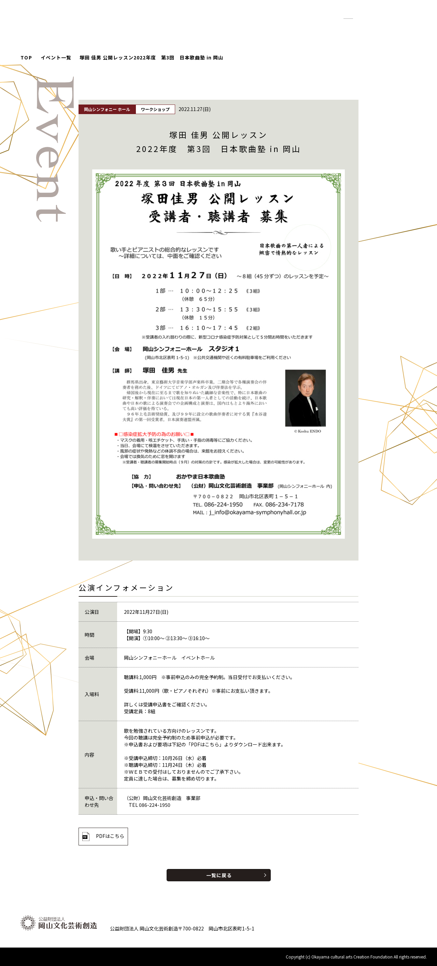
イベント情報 (235, 27)
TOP (26, 57)
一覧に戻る (219, 875)
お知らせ (275, 27)
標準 (348, 15)
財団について (337, 27)
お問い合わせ (383, 27)
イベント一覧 (56, 57)
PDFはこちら (110, 835)
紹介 (303, 27)
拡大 (364, 15)
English (390, 15)
